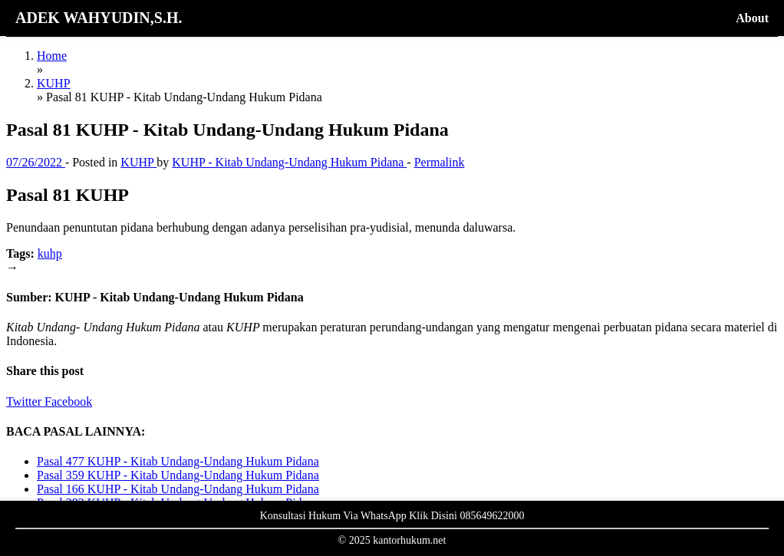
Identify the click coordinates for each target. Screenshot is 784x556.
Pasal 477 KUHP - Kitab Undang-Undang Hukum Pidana (178, 461)
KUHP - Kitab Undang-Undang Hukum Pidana (289, 162)
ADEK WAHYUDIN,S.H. (98, 17)
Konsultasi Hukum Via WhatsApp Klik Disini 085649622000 (392, 515)
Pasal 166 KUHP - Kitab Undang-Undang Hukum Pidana (178, 488)
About (752, 18)
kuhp (50, 253)
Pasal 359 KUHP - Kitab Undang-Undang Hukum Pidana (178, 475)
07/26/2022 (35, 162)
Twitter (25, 401)
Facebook (68, 401)
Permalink (439, 162)
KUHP (138, 162)
